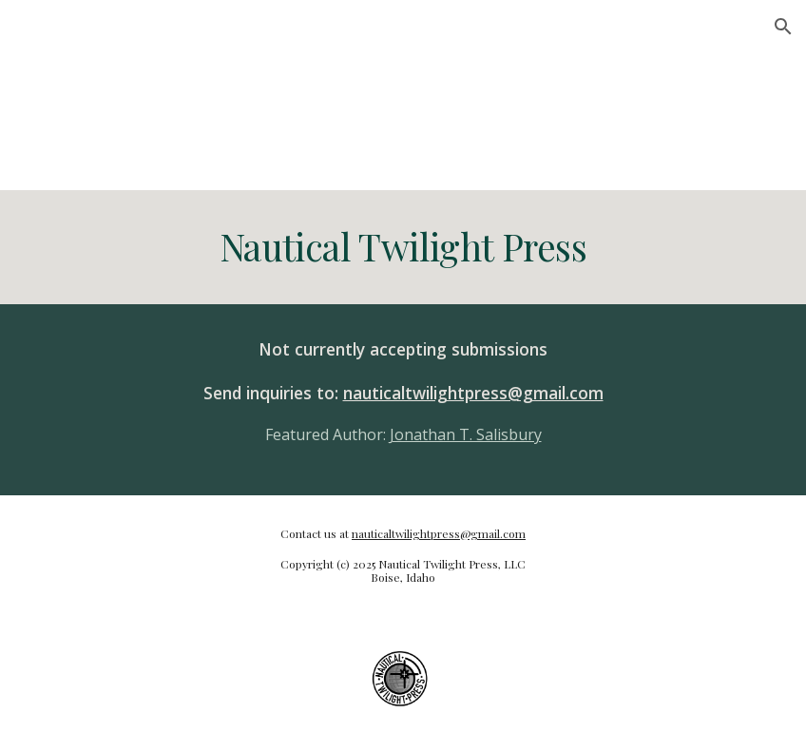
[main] (402, 247)
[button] (783, 26)
